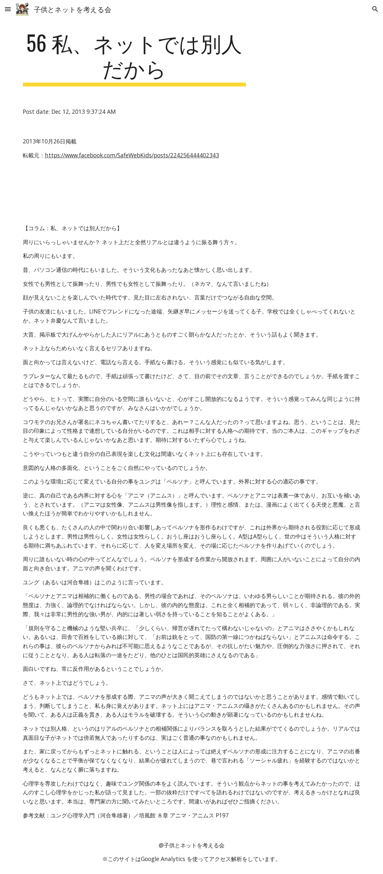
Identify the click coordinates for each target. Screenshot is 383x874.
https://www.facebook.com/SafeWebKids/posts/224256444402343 (132, 155)
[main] (134, 58)
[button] (8, 9)
